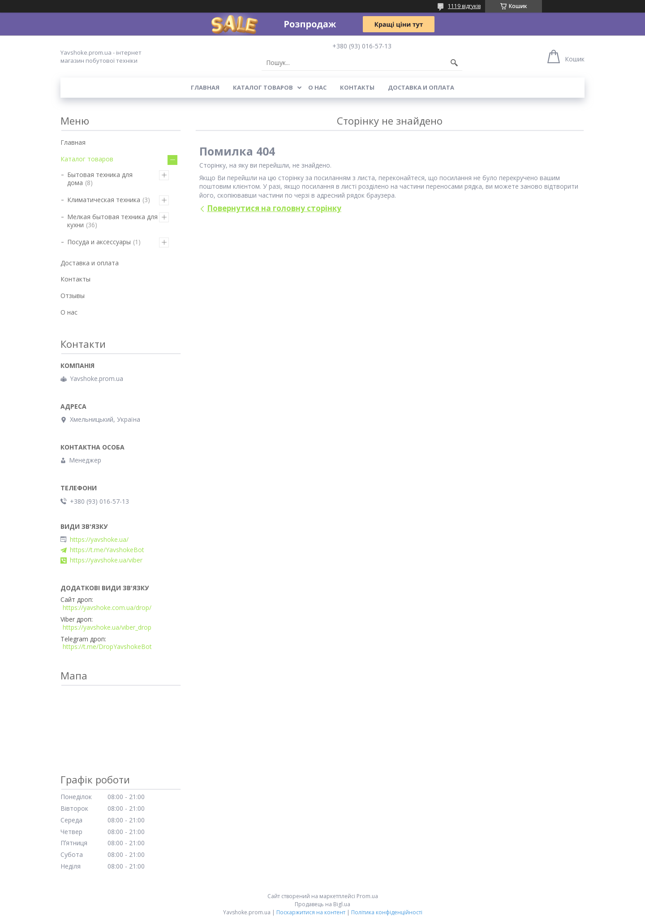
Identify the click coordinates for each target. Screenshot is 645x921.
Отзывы (72, 295)
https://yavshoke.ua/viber (106, 560)
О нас (317, 87)
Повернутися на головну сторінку (274, 208)
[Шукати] (454, 62)
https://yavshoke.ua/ (99, 540)
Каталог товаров (263, 87)
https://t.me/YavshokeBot (107, 550)
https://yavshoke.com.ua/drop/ (107, 608)
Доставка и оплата (421, 87)
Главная (205, 87)
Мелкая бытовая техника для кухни (112, 220)
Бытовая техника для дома (100, 178)
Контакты (357, 87)
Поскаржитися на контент (310, 912)
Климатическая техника (103, 199)
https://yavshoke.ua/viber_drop (107, 627)
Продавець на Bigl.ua (322, 904)
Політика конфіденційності (386, 912)
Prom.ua (367, 896)
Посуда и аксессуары (99, 242)
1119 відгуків (464, 6)
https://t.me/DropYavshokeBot (107, 647)
